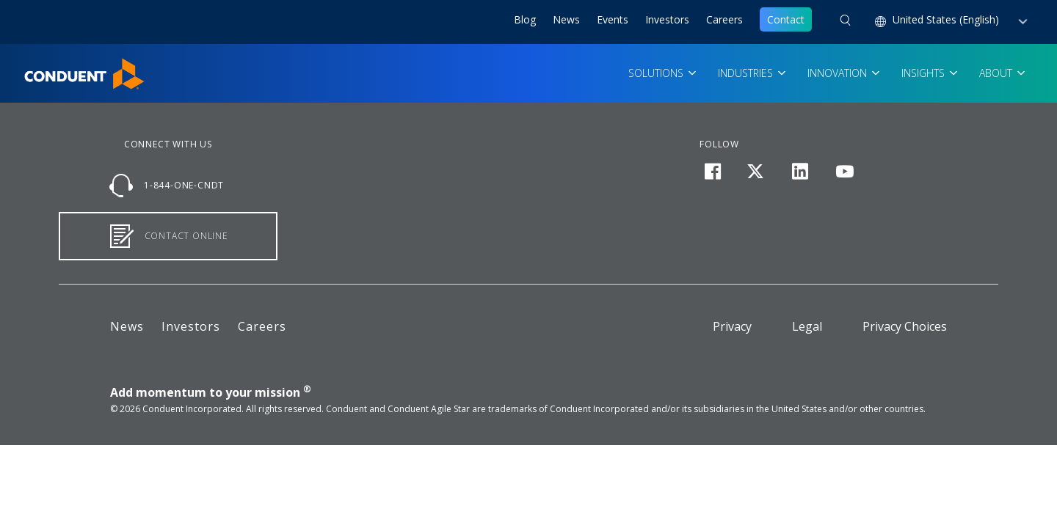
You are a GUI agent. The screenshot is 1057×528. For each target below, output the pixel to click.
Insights (924, 73)
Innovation (838, 73)
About (997, 73)
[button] (845, 22)
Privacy (732, 326)
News (566, 19)
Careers (724, 19)
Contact (785, 19)
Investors (667, 19)
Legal (807, 326)
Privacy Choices (904, 326)
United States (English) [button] (947, 19)
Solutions (657, 73)
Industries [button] (747, 73)
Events (612, 19)
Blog (525, 19)
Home (38, 67)
